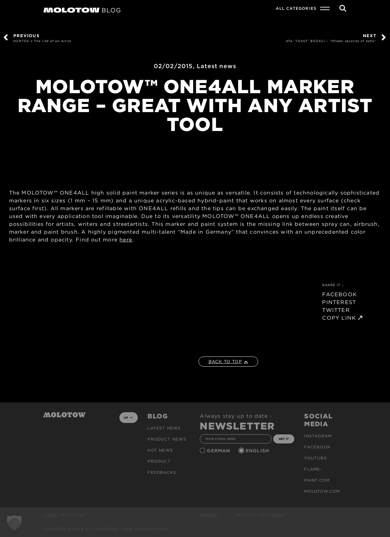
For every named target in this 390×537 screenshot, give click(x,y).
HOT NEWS (160, 450)
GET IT (284, 439)
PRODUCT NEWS (167, 439)
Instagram (318, 435)
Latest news (216, 66)
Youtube (315, 458)
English (258, 450)
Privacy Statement (262, 515)
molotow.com (322, 491)
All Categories (296, 8)
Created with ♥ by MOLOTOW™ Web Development (106, 529)
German (219, 450)
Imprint (209, 515)
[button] (14, 522)
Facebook (317, 446)
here (125, 240)
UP (128, 417)
